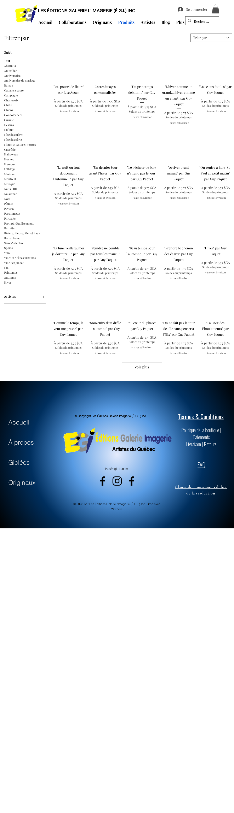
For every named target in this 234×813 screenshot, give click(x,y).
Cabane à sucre (14, 90)
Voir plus (142, 366)
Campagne (11, 95)
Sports (8, 247)
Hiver (7, 282)
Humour (9, 164)
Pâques (8, 203)
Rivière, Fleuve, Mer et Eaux (22, 233)
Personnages (12, 213)
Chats (8, 105)
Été (6, 267)
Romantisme (12, 238)
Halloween (11, 154)
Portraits (10, 218)
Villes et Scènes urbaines (20, 257)
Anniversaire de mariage (19, 80)
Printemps (10, 272)
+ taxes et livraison (68, 111)
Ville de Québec (14, 262)
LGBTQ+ (9, 169)
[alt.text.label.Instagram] (117, 481)
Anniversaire (12, 75)
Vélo (7, 252)
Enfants (9, 129)
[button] (215, 9)
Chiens (8, 110)
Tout (7, 60)
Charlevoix (11, 100)
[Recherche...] (202, 21)
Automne (10, 277)
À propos (21, 442)
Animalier (10, 70)
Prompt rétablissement (19, 223)
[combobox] (211, 38)
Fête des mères (13, 134)
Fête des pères (13, 139)
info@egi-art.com (116, 469)
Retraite (9, 228)
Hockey (9, 159)
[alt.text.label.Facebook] (102, 481)
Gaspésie (10, 149)
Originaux (21, 482)
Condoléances (13, 115)
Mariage (9, 174)
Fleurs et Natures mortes (20, 144)
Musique (9, 184)
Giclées (19, 462)
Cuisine (9, 120)
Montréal (10, 179)
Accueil (18, 422)
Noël (7, 198)
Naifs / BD (10, 188)
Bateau (8, 85)
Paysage (9, 208)
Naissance (10, 193)
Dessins (9, 125)
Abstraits (10, 65)
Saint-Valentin (13, 243)
